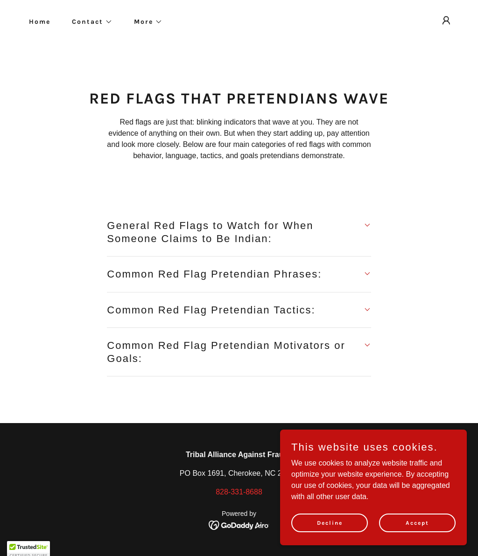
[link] (239, 524)
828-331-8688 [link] (239, 492)
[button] (88, 22)
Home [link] (39, 22)
